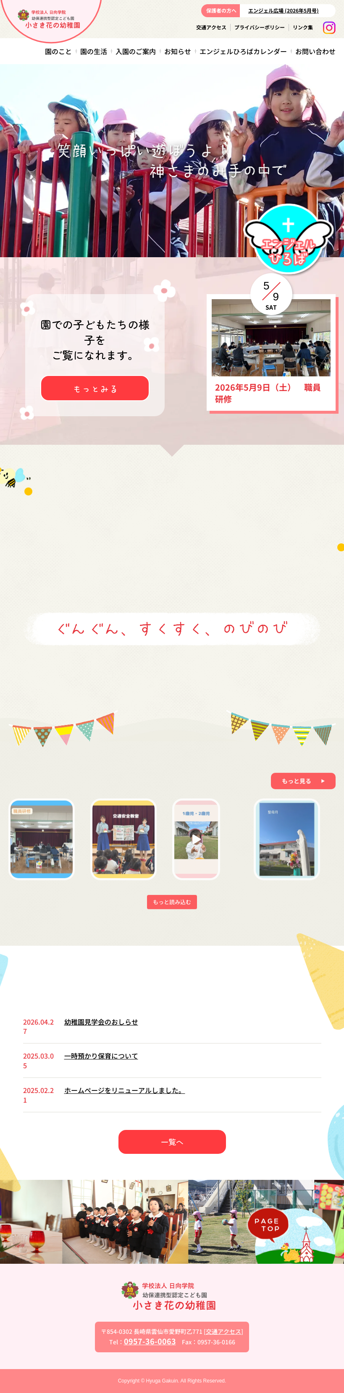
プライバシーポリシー (259, 27)
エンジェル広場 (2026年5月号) (283, 10)
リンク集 (303, 27)
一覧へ (172, 1141)
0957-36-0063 (150, 1341)
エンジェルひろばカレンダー (243, 51)
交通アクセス (211, 27)
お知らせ (177, 51)
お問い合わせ (315, 51)
